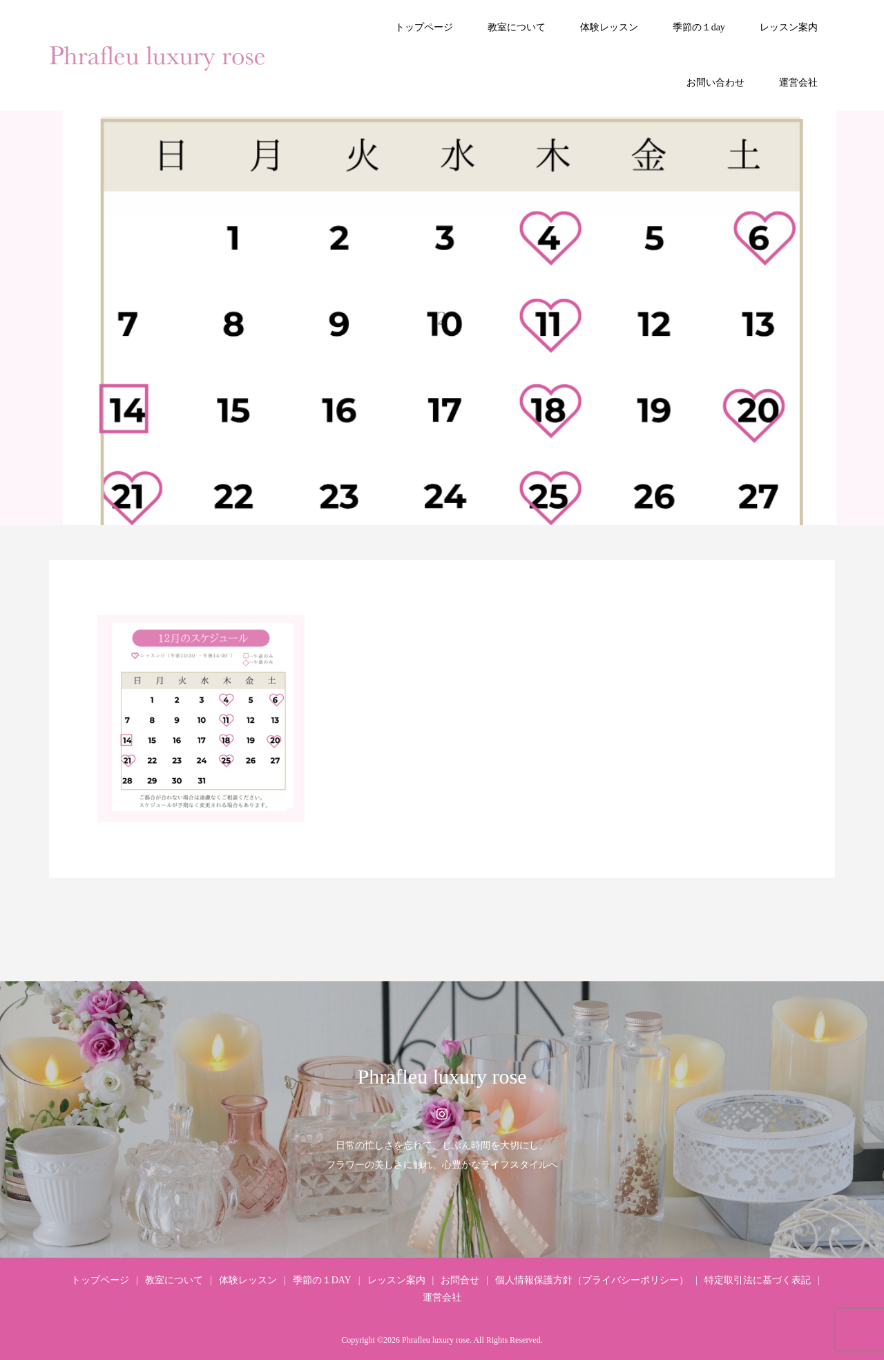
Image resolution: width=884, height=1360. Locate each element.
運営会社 (798, 82)
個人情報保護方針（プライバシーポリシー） (592, 1280)
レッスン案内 (789, 27)
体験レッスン (609, 27)
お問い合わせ (715, 82)
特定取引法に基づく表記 (757, 1280)
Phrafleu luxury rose (442, 1076)
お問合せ (460, 1280)
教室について (517, 27)
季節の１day (699, 27)
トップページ (424, 27)
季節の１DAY (322, 1280)
